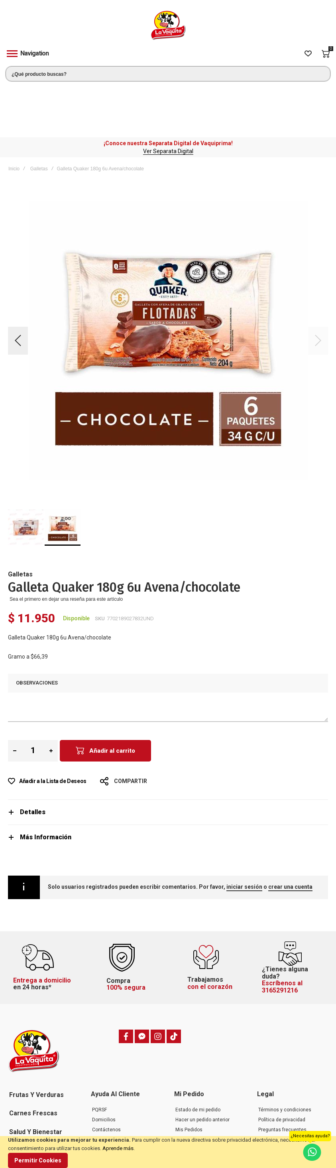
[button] (18, 288)
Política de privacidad (281, 1067)
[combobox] (168, 73)
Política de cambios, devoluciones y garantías (286, 1089)
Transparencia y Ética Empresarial (282, 1119)
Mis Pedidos (188, 1077)
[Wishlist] (308, 53)
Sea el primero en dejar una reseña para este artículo (66, 547)
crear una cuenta (290, 834)
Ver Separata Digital (168, 99)
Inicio (14, 116)
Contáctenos (106, 1077)
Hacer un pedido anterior (202, 1067)
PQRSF (99, 1057)
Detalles (32, 760)
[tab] (168, 759)
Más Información (45, 785)
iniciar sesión (244, 834)
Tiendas (101, 1117)
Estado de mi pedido (197, 1057)
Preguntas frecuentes (116, 1087)
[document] (168, 1152)
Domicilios (104, 1067)
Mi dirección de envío (198, 1087)
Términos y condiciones (284, 1057)
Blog (97, 1107)
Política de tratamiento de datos (286, 1104)
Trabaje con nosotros (115, 1097)
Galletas (39, 116)
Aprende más (118, 1148)
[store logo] (168, 25)
